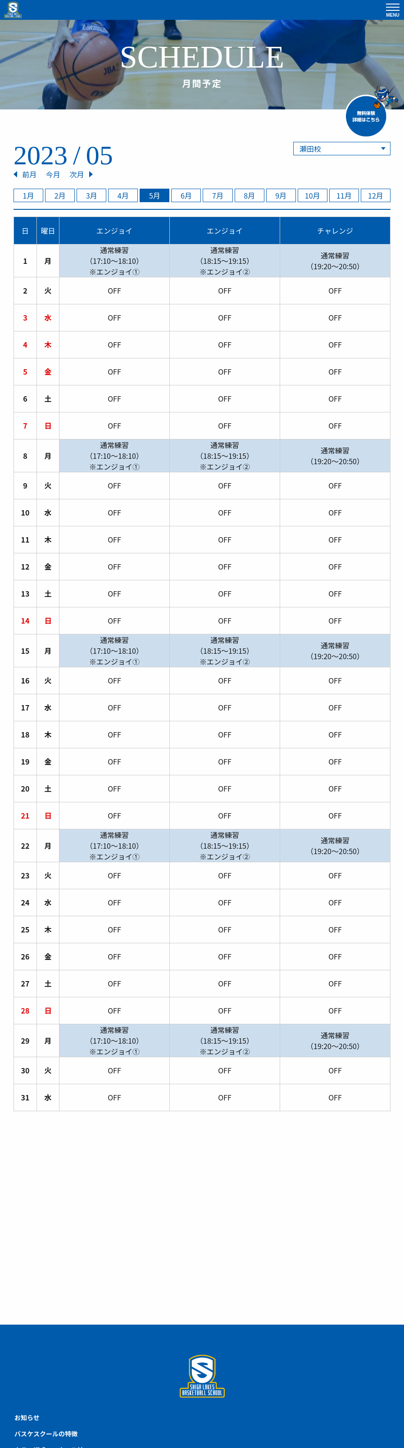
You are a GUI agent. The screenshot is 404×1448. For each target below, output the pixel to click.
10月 (312, 195)
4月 (123, 195)
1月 (28, 195)
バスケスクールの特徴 (45, 1433)
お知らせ (27, 1417)
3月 (91, 195)
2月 (60, 195)
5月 (154, 195)
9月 (280, 195)
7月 (217, 195)
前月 (29, 174)
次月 (76, 174)
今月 (53, 174)
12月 (375, 195)
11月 (344, 195)
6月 (186, 195)
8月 (249, 195)
